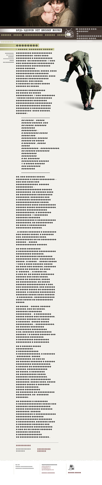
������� (63, 35)
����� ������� (48, 472)
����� (17, 35)
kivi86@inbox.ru (46, 468)
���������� (23, 445)
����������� (33, 35)
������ (6, 35)
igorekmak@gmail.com (48, 469)
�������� (22, 41)
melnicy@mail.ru (46, 466)
